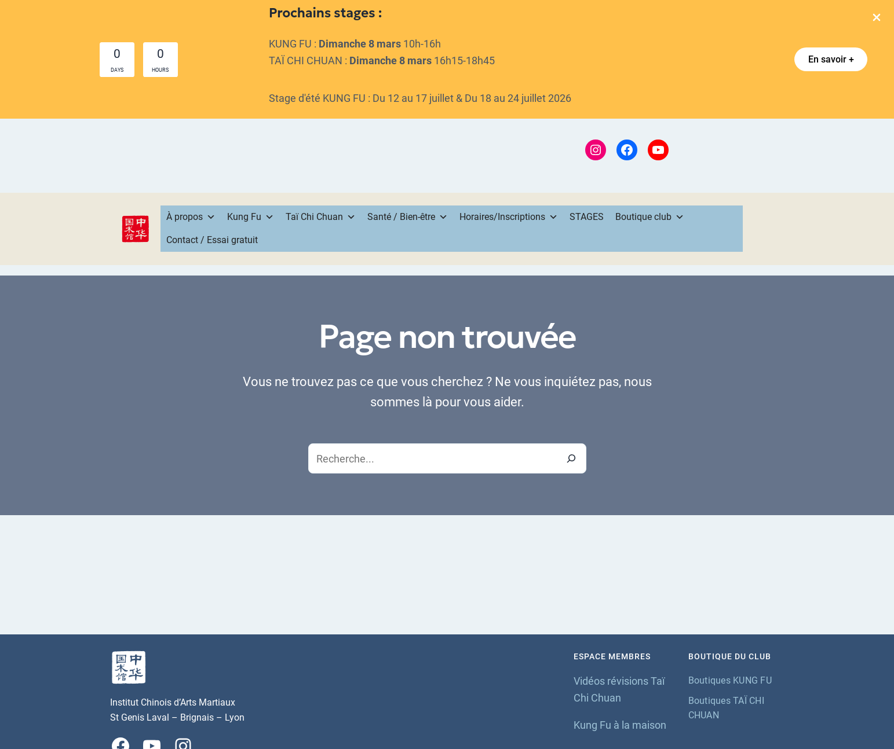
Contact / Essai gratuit (212, 239)
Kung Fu (250, 217)
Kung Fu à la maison (620, 725)
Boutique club (649, 217)
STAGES (587, 216)
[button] (830, 59)
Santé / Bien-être (407, 217)
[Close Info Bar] (876, 18)
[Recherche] (571, 458)
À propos (191, 217)
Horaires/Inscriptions (508, 217)
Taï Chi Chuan (321, 217)
